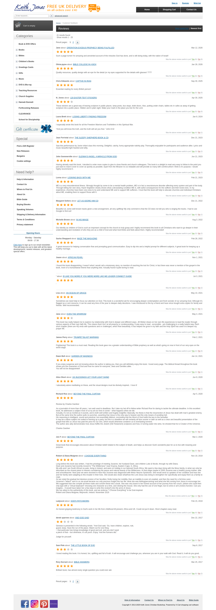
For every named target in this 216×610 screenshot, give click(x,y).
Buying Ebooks (24, 204)
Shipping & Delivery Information (31, 214)
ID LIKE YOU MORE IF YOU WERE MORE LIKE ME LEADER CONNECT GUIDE (97, 276)
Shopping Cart (169, 9)
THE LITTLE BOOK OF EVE (83, 545)
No (199, 59)
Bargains (21, 156)
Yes (193, 59)
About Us (21, 194)
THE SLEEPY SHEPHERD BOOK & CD (91, 138)
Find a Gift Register (25, 146)
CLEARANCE (25, 114)
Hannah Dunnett (26, 102)
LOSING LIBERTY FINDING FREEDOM (89, 117)
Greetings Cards (26, 67)
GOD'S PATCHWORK (80, 501)
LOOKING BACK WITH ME (79, 178)
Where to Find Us (24, 189)
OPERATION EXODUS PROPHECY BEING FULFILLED (90, 48)
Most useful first (181, 28)
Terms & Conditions (26, 219)
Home (58, 23)
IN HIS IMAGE (82, 220)
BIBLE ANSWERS (81, 562)
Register (185, 3)
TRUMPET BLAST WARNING (86, 337)
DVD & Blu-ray (25, 85)
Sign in (175, 3)
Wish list (197, 3)
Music (21, 79)
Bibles (21, 56)
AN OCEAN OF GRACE (76, 293)
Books (22, 50)
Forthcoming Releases (29, 108)
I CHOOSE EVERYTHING (95, 456)
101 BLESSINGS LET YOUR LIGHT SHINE (90, 377)
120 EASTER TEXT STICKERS (83, 98)
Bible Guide (22, 199)
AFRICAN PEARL (75, 257)
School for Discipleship (29, 120)
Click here (18, 245)
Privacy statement (25, 225)
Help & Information (25, 179)
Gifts (21, 73)
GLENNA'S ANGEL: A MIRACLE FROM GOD (98, 156)
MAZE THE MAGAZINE (87, 238)
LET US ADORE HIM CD (87, 201)
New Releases (23, 151)
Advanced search (61, 16)
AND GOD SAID (82, 518)
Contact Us (22, 184)
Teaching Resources (28, 90)
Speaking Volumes (25, 209)
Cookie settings (24, 161)
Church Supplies (26, 96)
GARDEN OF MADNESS (81, 356)
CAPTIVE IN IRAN (83, 81)
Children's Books (26, 61)
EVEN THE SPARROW (76, 314)
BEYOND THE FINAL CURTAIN (86, 394)
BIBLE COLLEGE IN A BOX (84, 64)
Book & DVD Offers (27, 44)
